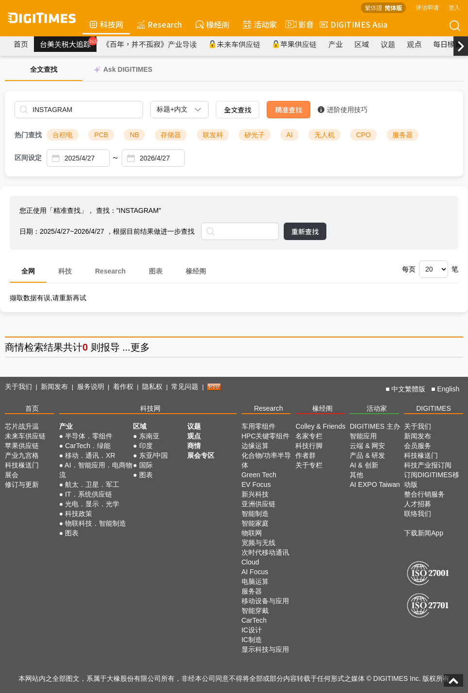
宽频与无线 (258, 543)
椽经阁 (212, 24)
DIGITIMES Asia (353, 24)
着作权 (123, 386)
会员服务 (417, 446)
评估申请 (427, 7)
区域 (362, 44)
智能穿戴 (255, 610)
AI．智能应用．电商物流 (95, 470)
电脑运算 (255, 581)
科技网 (106, 24)
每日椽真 (447, 44)
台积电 (62, 135)
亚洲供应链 (258, 504)
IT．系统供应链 (88, 494)
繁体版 (373, 7)
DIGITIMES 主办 (375, 426)
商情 (14, 347)
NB (134, 135)
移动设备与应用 (265, 601)
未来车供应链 (234, 44)
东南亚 (149, 436)
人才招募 (417, 504)
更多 (140, 347)
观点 (414, 44)
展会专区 (200, 455)
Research (159, 24)
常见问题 (184, 386)
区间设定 (28, 157)
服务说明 (90, 386)
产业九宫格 (22, 455)
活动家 (260, 24)
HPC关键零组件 (266, 436)
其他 (356, 475)
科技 (65, 271)
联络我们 (417, 513)
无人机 (324, 135)
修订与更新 (22, 484)
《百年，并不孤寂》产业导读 (149, 44)
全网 (28, 271)
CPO (363, 135)
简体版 (393, 7)
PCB (101, 135)
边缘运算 (255, 446)
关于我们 (18, 386)
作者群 (305, 455)
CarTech (254, 620)
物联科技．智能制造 (95, 523)
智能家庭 (255, 523)
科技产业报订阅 (428, 465)
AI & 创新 (364, 465)
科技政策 (78, 513)
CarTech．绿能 (88, 446)
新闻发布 (54, 386)
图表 (155, 271)
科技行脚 (309, 446)
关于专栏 (309, 465)
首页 (21, 44)
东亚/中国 (153, 455)
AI (289, 135)
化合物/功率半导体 (266, 460)
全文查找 (237, 109)
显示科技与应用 (265, 649)
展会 (11, 475)
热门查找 (28, 135)
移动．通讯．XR (90, 455)
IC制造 (252, 640)
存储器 (171, 135)
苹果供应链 (294, 44)
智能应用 (363, 436)
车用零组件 (258, 426)
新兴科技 (255, 494)
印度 (146, 446)
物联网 (252, 533)
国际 (146, 465)
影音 (298, 24)
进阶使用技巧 (343, 109)
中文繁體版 (408, 389)
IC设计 (252, 630)
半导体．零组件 (89, 436)
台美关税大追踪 (68, 42)
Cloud (250, 562)
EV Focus (256, 484)
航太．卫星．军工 (92, 484)
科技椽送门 (22, 465)
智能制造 (255, 513)
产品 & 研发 (367, 455)
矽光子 (254, 135)
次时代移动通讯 (265, 552)
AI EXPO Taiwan (375, 484)
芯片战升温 (22, 426)
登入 (454, 7)
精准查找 (288, 109)
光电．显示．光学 (92, 504)
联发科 (213, 135)
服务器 (402, 135)
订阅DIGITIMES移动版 (431, 479)
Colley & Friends (320, 426)
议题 (388, 44)
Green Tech (259, 475)
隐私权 (152, 386)
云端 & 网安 (367, 446)
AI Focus (255, 572)
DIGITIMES (433, 408)
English (448, 389)
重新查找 (305, 231)
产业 (335, 44)
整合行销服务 (424, 494)
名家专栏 (309, 436)
